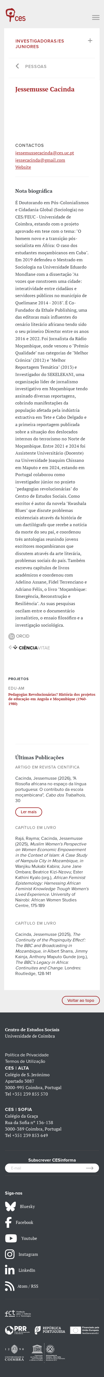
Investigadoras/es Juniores (40, 44)
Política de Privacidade (27, 1055)
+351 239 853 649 (30, 1135)
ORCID (18, 636)
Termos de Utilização (25, 1061)
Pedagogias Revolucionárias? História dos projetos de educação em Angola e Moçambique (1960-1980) (51, 699)
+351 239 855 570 (30, 1094)
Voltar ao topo (80, 1000)
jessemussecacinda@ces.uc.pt (44, 153)
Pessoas (36, 66)
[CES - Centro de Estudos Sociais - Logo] (16, 12)
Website (23, 167)
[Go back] (18, 67)
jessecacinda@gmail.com (40, 160)
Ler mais (29, 811)
